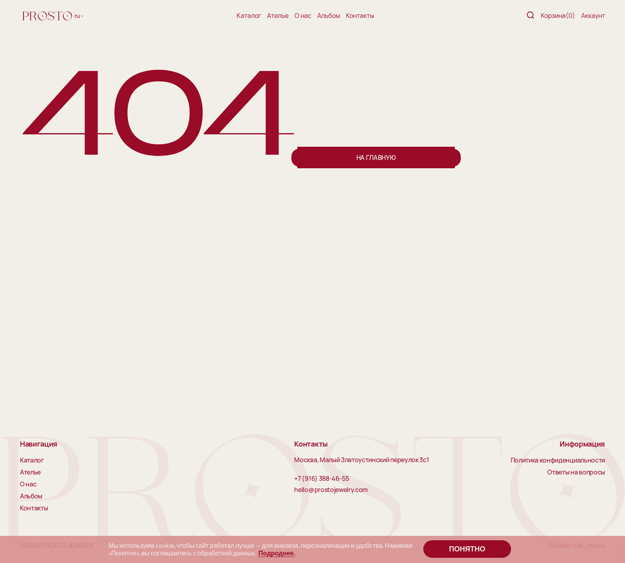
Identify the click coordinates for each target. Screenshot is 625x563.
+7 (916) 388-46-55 (321, 478)
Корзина (558, 15)
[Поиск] (530, 16)
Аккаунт (593, 15)
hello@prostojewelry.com (331, 490)
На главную (376, 157)
